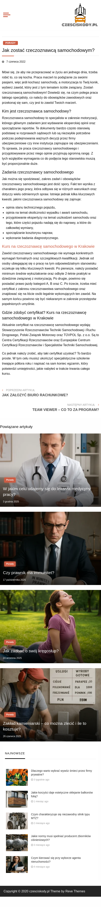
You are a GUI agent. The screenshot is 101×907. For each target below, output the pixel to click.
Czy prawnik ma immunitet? (28, 572)
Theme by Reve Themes (67, 891)
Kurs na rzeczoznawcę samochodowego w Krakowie (48, 246)
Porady (10, 43)
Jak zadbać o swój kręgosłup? (31, 651)
